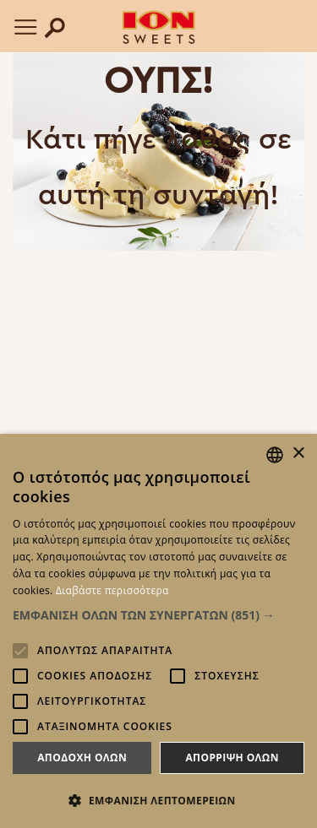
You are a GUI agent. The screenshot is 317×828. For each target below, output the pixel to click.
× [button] (298, 453)
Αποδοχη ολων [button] (82, 757)
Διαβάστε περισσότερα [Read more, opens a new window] (112, 590)
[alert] (158, 631)
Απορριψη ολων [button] (231, 757)
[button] (158, 615)
